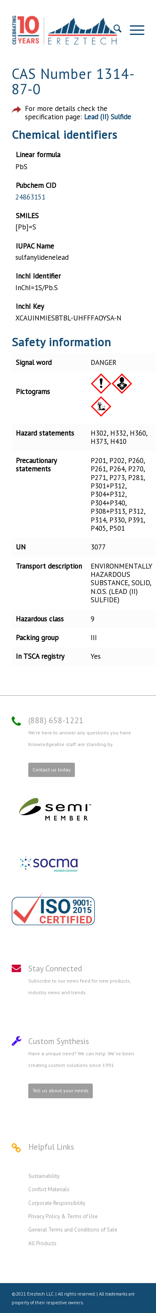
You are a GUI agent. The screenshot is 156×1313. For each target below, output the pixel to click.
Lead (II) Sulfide (107, 116)
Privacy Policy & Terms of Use (63, 1216)
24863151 (30, 197)
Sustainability (43, 1176)
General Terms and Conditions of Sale (72, 1229)
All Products (42, 1243)
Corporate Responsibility (56, 1203)
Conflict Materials (48, 1189)
